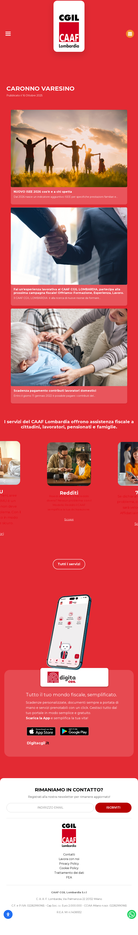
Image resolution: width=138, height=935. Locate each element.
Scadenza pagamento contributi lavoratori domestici (55, 390)
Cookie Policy (69, 868)
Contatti (69, 854)
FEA (69, 877)
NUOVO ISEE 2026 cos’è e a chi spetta (43, 191)
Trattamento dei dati (69, 872)
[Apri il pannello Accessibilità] (8, 914)
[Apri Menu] (8, 33)
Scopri (69, 519)
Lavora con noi (69, 859)
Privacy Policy (69, 863)
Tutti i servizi (69, 564)
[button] (4, 481)
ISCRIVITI (113, 807)
